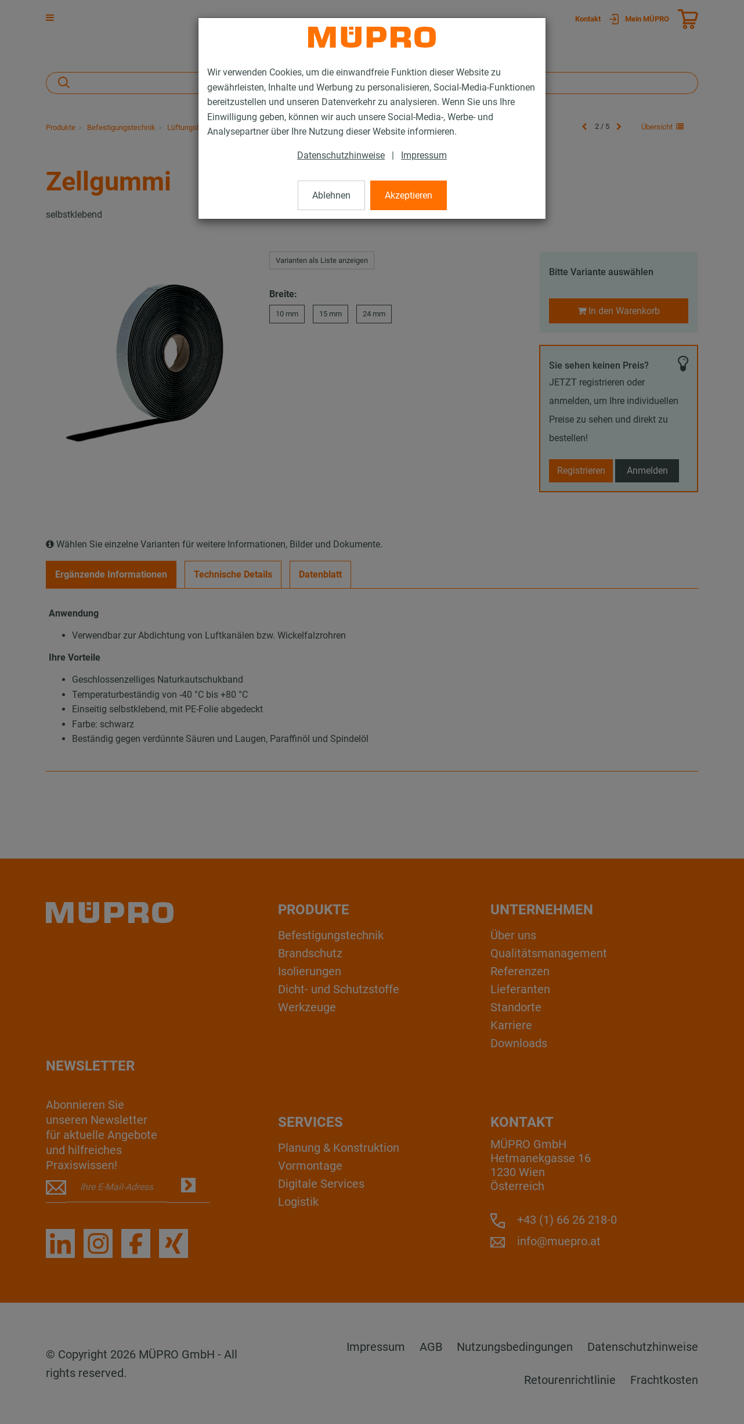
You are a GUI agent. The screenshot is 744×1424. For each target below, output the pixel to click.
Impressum (424, 155)
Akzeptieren (408, 195)
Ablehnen (331, 195)
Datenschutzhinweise (341, 155)
